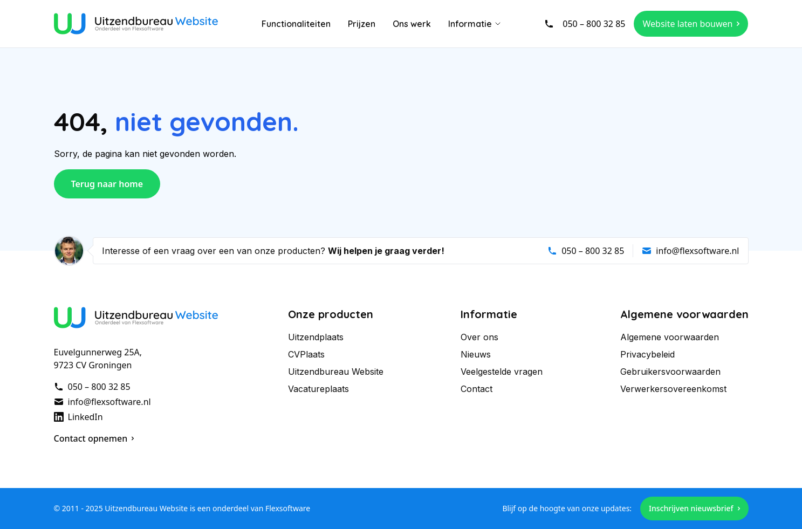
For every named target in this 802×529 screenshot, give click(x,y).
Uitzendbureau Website (335, 371)
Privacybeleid (647, 354)
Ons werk (412, 23)
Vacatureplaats (318, 388)
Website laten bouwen (690, 24)
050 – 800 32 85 (584, 24)
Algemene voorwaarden (669, 337)
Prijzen (361, 23)
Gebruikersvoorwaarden (670, 371)
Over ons (479, 337)
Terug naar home (107, 184)
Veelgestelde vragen (502, 371)
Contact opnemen (94, 438)
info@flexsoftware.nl (690, 251)
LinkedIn (78, 417)
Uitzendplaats (316, 337)
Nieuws (476, 354)
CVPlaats (306, 354)
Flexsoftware (287, 508)
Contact (476, 388)
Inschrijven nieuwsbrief (694, 508)
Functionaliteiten (296, 23)
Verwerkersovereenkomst (673, 388)
